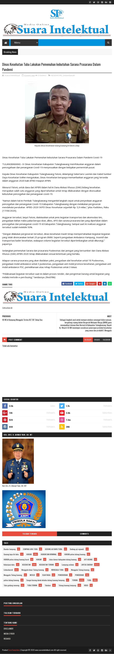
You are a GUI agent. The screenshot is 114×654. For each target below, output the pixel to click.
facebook (106, 339)
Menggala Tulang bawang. (13, 575)
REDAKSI (7, 638)
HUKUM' (39, 559)
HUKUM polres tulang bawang (74, 554)
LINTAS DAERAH (87, 564)
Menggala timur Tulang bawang (33, 570)
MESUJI (32, 575)
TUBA (89, 580)
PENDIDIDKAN (63, 575)
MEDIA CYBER (9, 633)
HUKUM (29, 554)
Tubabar (48, 585)
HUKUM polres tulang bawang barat (16, 559)
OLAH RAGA (46, 575)
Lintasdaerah (69, 75)
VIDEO (86, 585)
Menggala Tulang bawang (80, 570)
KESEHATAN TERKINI (46, 564)
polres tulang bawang (11, 580)
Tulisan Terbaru (29, 534)
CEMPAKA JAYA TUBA (30, 549)
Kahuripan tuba (9, 564)
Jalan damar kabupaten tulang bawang (63, 559)
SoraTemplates (14, 650)
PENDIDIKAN (79, 575)
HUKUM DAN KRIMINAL (49, 554)
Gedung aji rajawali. (77, 549)
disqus (97, 339)
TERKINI (75, 580)
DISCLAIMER (8, 628)
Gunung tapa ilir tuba (11, 554)
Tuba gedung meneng (11, 585)
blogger (88, 339)
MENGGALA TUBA (57, 570)
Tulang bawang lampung (67, 585)
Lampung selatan (68, 564)
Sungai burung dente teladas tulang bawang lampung (45, 580)
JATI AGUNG (88, 559)
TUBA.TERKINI (32, 585)
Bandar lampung (10, 549)
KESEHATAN (56, 75)
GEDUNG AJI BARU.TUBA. (53, 549)
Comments (84, 534)
